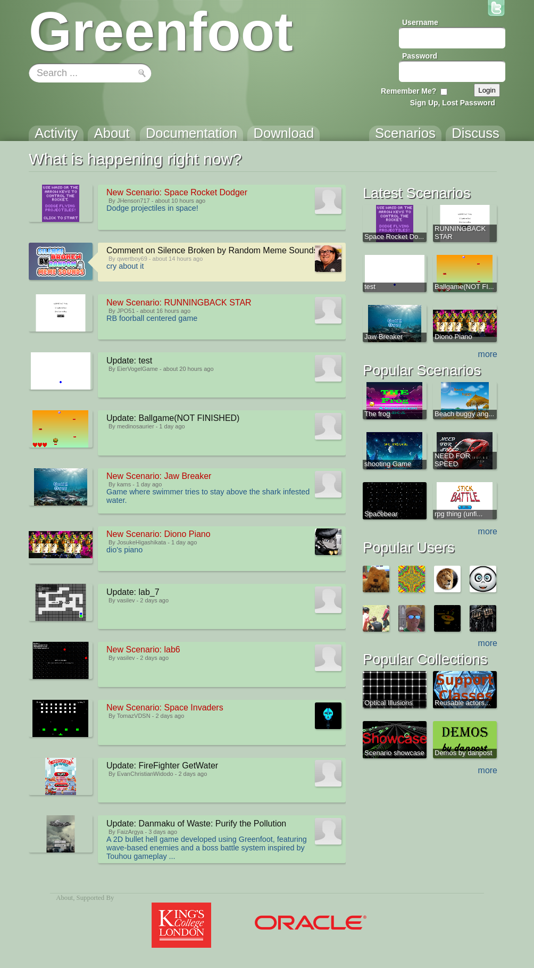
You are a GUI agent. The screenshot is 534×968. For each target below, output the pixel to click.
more (487, 354)
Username (420, 22)
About (64, 897)
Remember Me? (408, 91)
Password (419, 56)
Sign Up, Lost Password (452, 102)
